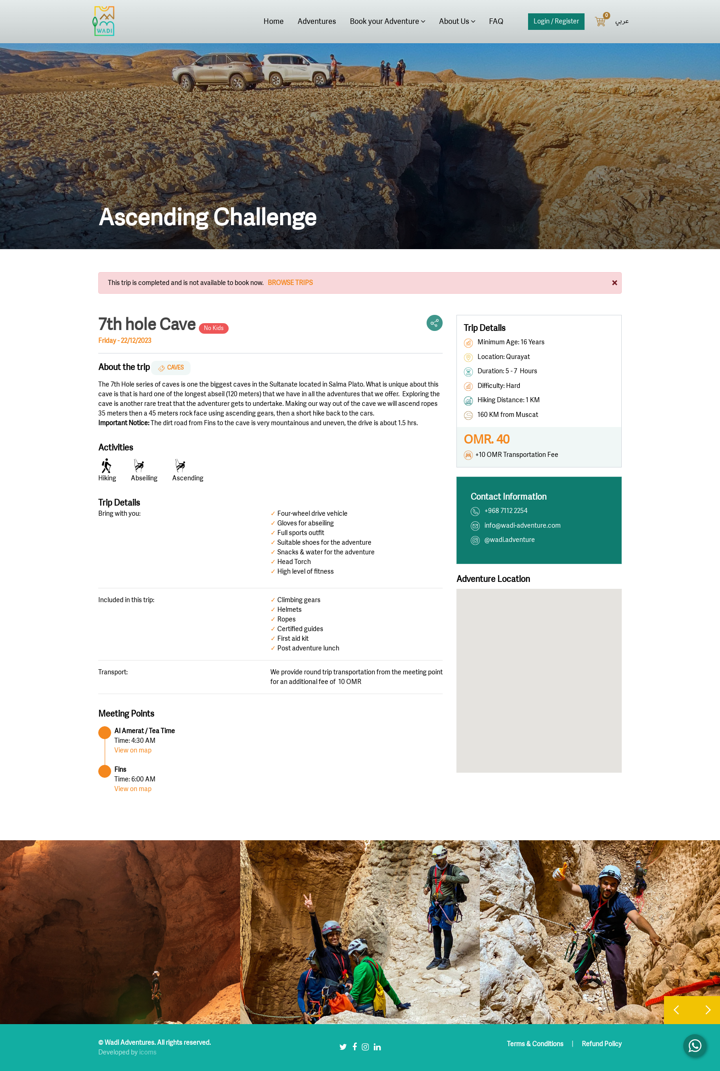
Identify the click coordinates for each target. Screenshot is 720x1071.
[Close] (614, 283)
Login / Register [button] (556, 21)
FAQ (496, 21)
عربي (622, 21)
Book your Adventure (387, 21)
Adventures (317, 21)
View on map (133, 750)
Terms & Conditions (536, 1044)
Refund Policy (602, 1044)
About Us (457, 21)
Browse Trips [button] (290, 283)
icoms (148, 1052)
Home (274, 21)
